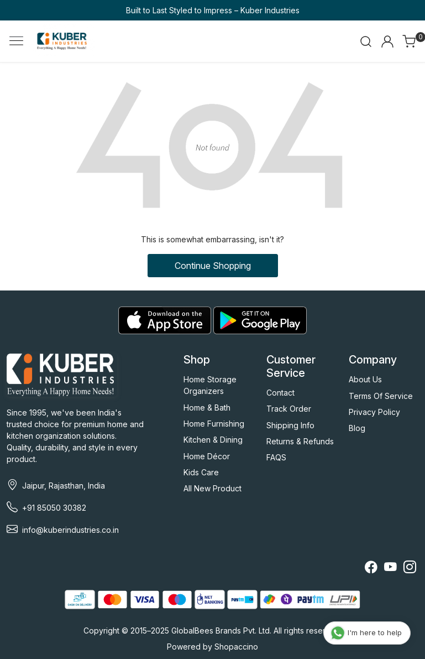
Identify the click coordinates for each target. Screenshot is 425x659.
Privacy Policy (374, 412)
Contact (280, 392)
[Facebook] (371, 568)
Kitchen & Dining (213, 439)
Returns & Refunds (300, 441)
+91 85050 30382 (54, 507)
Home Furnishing (213, 423)
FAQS (276, 457)
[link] (366, 41)
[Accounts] (387, 41)
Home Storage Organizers (210, 385)
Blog (357, 428)
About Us (365, 379)
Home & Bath (206, 407)
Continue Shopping (213, 265)
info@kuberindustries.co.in (70, 530)
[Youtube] (390, 568)
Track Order (288, 408)
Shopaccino (236, 646)
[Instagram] (409, 568)
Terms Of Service (381, 396)
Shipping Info (290, 425)
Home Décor (206, 456)
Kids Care (201, 472)
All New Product (212, 488)
